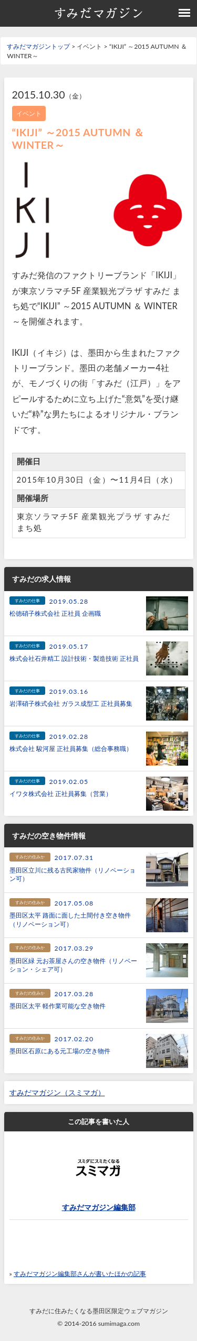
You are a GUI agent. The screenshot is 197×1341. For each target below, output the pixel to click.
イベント (29, 113)
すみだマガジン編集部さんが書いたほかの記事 (80, 1274)
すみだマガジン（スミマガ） (57, 1092)
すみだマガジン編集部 (99, 1207)
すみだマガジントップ (38, 46)
